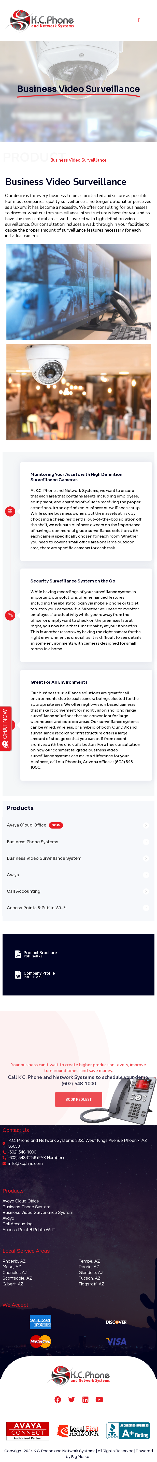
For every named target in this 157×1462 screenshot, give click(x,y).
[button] (139, 20)
